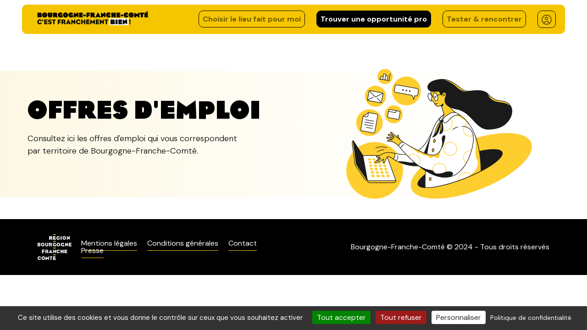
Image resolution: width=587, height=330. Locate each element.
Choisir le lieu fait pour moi (252, 19)
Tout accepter (341, 317)
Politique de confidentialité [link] (530, 318)
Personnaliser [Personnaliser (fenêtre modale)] (458, 317)
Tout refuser (401, 317)
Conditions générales (182, 243)
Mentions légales (109, 243)
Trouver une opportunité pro (374, 19)
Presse (92, 250)
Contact (242, 243)
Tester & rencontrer (484, 19)
